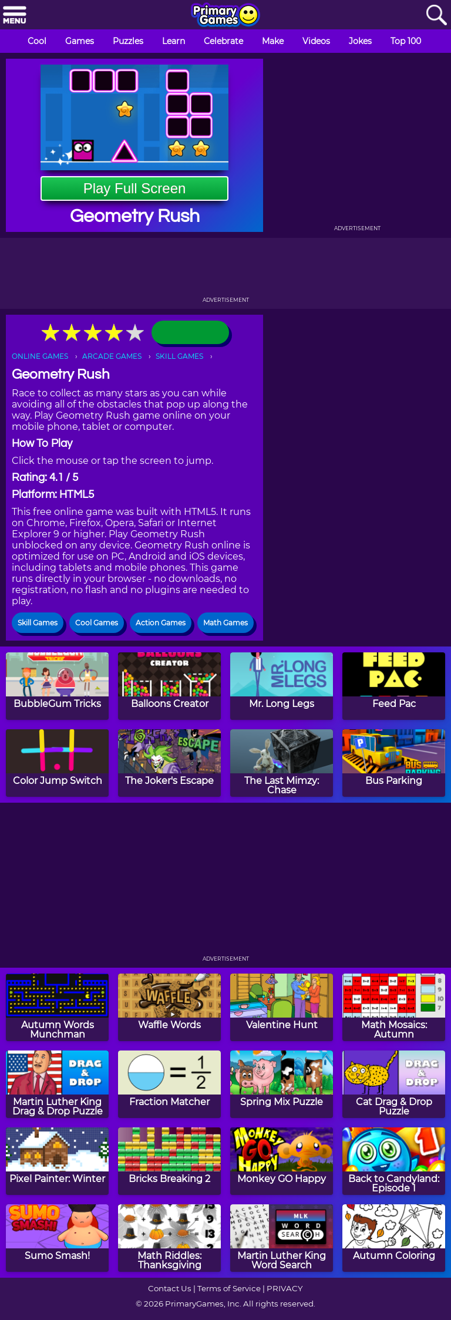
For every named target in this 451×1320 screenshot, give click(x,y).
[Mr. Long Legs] (281, 686)
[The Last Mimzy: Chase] (281, 763)
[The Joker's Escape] (169, 763)
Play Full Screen (134, 188)
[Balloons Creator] (169, 686)
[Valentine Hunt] (281, 1007)
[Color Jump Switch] (57, 763)
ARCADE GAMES (112, 356)
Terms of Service (229, 1288)
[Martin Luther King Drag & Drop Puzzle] (57, 1084)
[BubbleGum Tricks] (57, 686)
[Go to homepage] (225, 15)
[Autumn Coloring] (393, 1238)
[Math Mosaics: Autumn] (393, 1007)
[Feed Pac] (393, 686)
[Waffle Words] (169, 1007)
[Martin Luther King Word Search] (281, 1238)
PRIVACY (284, 1288)
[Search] (436, 15)
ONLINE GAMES (40, 356)
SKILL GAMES (179, 356)
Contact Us (169, 1288)
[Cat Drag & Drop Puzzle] (393, 1084)
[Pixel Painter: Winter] (57, 1161)
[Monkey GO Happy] (281, 1161)
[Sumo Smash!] (57, 1238)
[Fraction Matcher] (169, 1084)
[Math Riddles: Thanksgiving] (169, 1238)
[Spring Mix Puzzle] (281, 1084)
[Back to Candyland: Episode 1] (393, 1161)
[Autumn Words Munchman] (57, 1007)
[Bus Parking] (393, 763)
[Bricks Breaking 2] (169, 1161)
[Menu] (14, 15)
